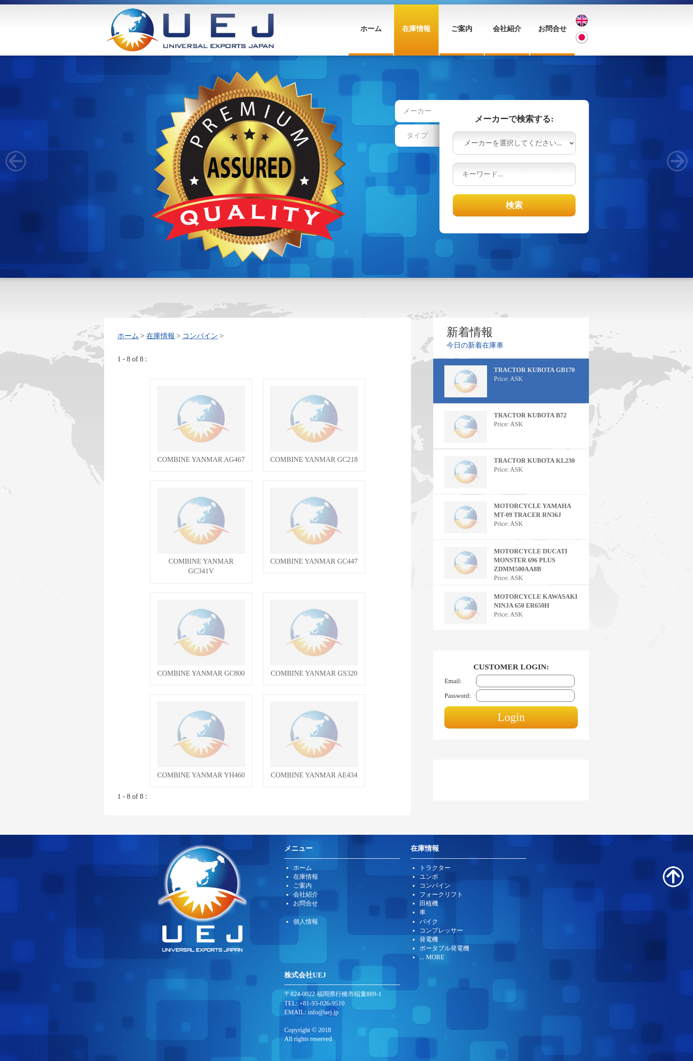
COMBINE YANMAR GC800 (201, 638)
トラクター (435, 867)
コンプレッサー (441, 930)
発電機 (428, 939)
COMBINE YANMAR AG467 (201, 424)
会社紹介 (507, 28)
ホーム (371, 28)
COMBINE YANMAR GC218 (314, 424)
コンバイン (200, 336)
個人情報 (305, 921)
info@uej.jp (323, 1012)
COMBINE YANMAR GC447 (314, 526)
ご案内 (461, 28)
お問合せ (552, 28)
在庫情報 (416, 28)
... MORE (431, 957)
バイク (428, 921)
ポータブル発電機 (444, 948)
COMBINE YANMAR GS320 (314, 638)
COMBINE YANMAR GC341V (201, 531)
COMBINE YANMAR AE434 (314, 740)
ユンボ (428, 876)
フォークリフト (441, 894)
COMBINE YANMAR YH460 (201, 740)
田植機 (428, 903)
